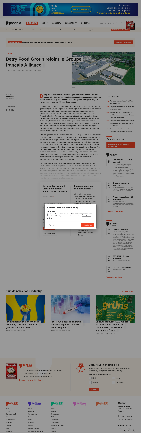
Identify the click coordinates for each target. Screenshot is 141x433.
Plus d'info (52, 225)
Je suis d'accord (87, 225)
